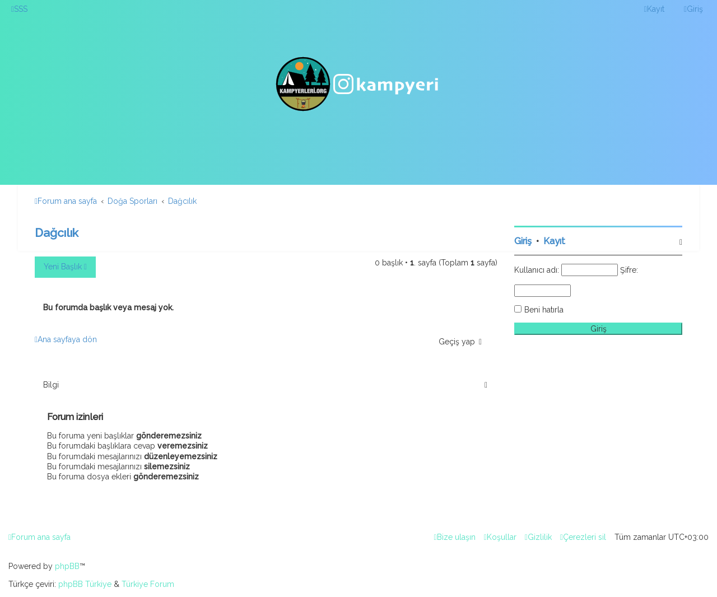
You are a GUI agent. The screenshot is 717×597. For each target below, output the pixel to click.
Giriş (523, 241)
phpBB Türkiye (84, 584)
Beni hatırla (544, 309)
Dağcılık (56, 233)
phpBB (67, 566)
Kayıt (554, 241)
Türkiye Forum (148, 584)
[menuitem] (19, 9)
